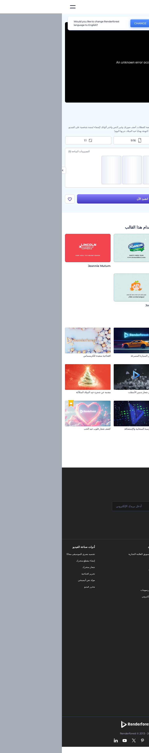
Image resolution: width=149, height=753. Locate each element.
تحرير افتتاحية (26, 574)
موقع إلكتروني (87, 597)
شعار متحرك (27, 568)
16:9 (122, 140)
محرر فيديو (27, 587)
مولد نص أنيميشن (24, 581)
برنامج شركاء (137, 607)
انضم (131, 523)
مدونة (91, 561)
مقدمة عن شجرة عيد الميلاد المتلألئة (31, 393)
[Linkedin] (54, 742)
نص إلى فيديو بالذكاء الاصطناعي (128, 656)
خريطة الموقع (137, 600)
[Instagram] (89, 742)
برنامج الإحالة (138, 581)
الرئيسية (142, 18)
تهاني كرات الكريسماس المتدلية (130, 393)
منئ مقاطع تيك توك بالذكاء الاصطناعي (125, 675)
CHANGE (78, 23)
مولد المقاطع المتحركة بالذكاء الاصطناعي (124, 643)
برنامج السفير (137, 614)
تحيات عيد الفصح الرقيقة (134, 357)
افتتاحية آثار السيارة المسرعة (83, 357)
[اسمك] (121, 507)
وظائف (141, 568)
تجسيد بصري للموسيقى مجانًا (19, 555)
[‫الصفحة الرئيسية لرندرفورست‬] (140, 7)
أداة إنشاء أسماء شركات (132, 669)
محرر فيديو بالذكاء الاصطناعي (129, 649)
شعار (91, 584)
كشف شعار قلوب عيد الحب (35, 430)
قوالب (128, 18)
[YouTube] (63, 742)
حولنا (141, 555)
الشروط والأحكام (136, 594)
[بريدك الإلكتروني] (75, 507)
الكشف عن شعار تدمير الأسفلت (81, 393)
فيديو (91, 578)
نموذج (91, 604)
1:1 (26, 140)
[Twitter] (72, 742)
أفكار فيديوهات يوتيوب (133, 682)
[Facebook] (96, 742)
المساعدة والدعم (136, 574)
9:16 (74, 140)
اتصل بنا (140, 561)
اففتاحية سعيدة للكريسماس (35, 357)
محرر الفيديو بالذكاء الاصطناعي (129, 636)
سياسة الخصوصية (135, 587)
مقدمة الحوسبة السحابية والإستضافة (79, 430)
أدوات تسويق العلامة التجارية (80, 555)
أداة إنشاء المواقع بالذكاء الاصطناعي (127, 662)
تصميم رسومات (86, 591)
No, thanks (102, 23)
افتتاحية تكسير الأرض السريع (132, 466)
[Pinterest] (80, 742)
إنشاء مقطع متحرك (23, 561)
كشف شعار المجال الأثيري (133, 430)
